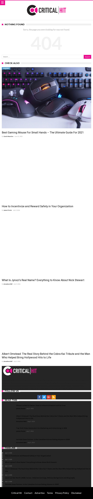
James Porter (8, 210)
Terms (50, 493)
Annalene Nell (8, 284)
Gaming (6, 68)
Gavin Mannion (8, 136)
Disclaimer (76, 493)
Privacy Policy (62, 493)
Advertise (40, 493)
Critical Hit (16, 493)
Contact (28, 493)
